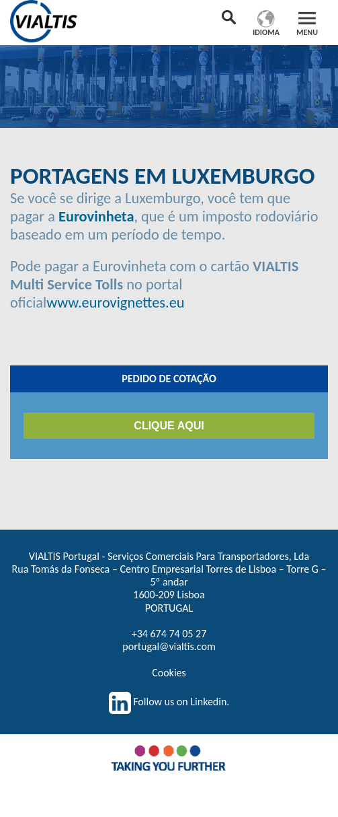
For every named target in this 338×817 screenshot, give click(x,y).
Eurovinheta (96, 216)
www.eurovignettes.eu (115, 302)
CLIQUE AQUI (169, 425)
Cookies (169, 672)
